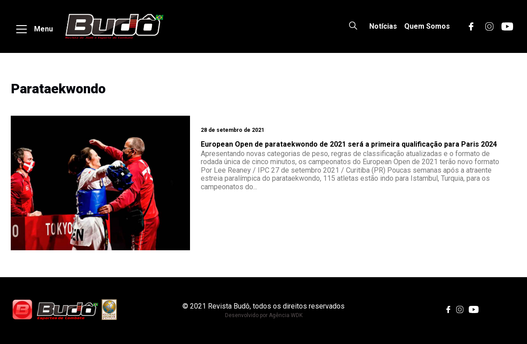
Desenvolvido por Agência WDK (263, 315)
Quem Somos (427, 26)
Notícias (383, 26)
